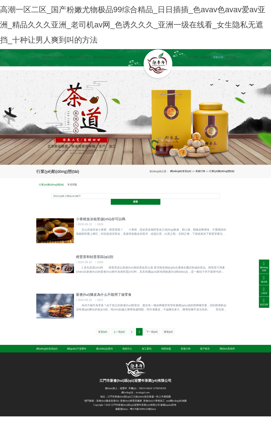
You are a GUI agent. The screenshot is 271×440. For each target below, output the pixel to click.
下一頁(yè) (152, 346)
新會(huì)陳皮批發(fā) (107, 415)
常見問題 (72, 207)
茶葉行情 (217, 84)
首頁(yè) (102, 346)
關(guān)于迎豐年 (79, 84)
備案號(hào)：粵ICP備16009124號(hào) (135, 423)
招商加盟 (205, 84)
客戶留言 (230, 84)
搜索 (219, 219)
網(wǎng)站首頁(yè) (53, 84)
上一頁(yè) (119, 346)
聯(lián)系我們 (227, 363)
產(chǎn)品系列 (102, 84)
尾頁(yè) (168, 346)
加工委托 (192, 84)
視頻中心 (119, 84)
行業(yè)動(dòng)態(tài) (221, 194)
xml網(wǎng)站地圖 (176, 415)
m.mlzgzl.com (143, 407)
